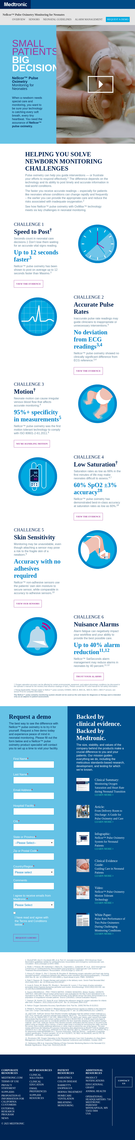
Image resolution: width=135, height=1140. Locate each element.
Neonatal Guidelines (57, 19)
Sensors (34, 19)
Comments (20, 880)
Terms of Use (10, 1081)
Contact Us (123, 1082)
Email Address (23, 790)
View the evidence (28, 283)
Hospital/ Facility (24, 805)
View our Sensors (27, 603)
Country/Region (23, 866)
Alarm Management (88, 19)
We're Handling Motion (32, 443)
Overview (18, 19)
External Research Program (7, 1111)
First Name (20, 758)
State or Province (24, 837)
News (5, 1118)
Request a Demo (117, 19)
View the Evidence (88, 371)
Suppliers (7, 1092)
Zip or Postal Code (25, 850)
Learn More (104, 795)
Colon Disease (67, 1081)
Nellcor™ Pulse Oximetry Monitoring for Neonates (34, 14)
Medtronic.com (12, 1077)
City (16, 821)
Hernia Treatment (70, 1092)
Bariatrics (65, 1077)
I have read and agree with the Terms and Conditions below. (31, 921)
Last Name (20, 774)
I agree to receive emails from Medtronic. (32, 897)
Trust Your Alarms (88, 676)
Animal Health (96, 1091)
